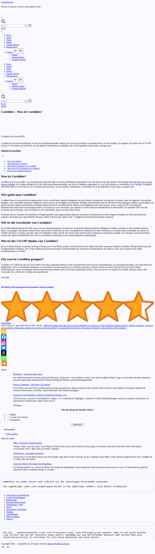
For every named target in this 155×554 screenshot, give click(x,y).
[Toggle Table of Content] (3, 157)
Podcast (9, 521)
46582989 (6, 323)
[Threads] (3, 353)
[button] (26, 25)
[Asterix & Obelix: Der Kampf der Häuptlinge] (6, 468)
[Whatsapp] (3, 358)
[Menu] (2, 31)
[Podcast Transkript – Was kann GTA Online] (6, 388)
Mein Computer (13, 519)
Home (9, 509)
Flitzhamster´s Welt (14, 507)
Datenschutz (11, 502)
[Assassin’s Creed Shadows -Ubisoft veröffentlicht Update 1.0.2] (6, 399)
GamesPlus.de (7, 2)
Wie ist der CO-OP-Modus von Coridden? (23, 168)
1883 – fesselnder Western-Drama (27, 443)
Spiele (3, 106)
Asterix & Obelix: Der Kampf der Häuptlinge (32, 464)
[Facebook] (3, 337)
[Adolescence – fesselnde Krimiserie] (6, 457)
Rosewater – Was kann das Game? (27, 374)
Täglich (13, 414)
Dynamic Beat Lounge (16, 504)
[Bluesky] (3, 347)
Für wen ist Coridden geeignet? (19, 171)
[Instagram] (3, 342)
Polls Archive (12, 434)
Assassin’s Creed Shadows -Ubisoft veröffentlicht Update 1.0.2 (40, 395)
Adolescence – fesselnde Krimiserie (28, 453)
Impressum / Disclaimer (16, 511)
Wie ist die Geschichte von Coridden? (21, 166)
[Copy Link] (3, 331)
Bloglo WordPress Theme (58, 547)
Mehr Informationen (77, 326)
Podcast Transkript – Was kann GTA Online (31, 384)
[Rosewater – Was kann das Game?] (6, 378)
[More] (4, 363)
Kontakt (9, 514)
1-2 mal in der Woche (19, 417)
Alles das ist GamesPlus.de (17, 497)
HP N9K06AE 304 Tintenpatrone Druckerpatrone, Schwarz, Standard (27, 287)
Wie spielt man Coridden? (17, 164)
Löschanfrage (12, 516)
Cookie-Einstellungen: (15, 500)
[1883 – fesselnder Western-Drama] (6, 447)
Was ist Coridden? (14, 161)
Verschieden (15, 420)
